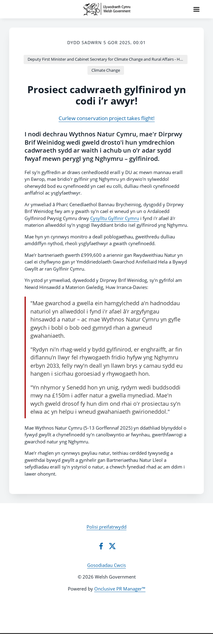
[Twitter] (112, 546)
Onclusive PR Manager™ (119, 589)
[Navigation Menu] (196, 9)
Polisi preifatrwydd (106, 527)
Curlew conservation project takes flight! (107, 118)
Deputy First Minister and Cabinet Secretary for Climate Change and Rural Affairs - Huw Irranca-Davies (108, 59)
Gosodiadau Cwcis (106, 565)
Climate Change (105, 70)
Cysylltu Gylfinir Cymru (114, 218)
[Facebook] (101, 546)
